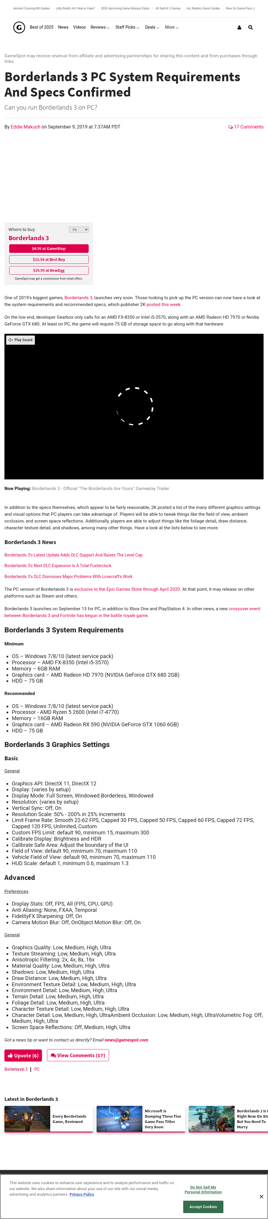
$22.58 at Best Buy (49, 259)
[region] (134, 1196)
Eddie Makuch (26, 127)
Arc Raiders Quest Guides (203, 8)
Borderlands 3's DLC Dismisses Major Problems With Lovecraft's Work (68, 576)
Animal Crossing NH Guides (31, 8)
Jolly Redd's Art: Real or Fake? (75, 8)
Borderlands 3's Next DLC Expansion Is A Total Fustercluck (57, 565)
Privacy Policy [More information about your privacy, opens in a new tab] (82, 1194)
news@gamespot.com (126, 1040)
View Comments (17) (80, 1055)
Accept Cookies (203, 1207)
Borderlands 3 (29, 238)
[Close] (261, 1196)
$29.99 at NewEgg (48, 270)
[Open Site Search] (250, 27)
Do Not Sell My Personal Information (203, 1189)
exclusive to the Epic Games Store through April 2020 (126, 589)
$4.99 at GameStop (49, 248)
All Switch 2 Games (168, 8)
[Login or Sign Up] (239, 27)
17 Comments (246, 127)
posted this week (163, 304)
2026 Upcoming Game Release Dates (125, 8)
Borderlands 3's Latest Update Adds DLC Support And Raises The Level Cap (73, 555)
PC (37, 1069)
